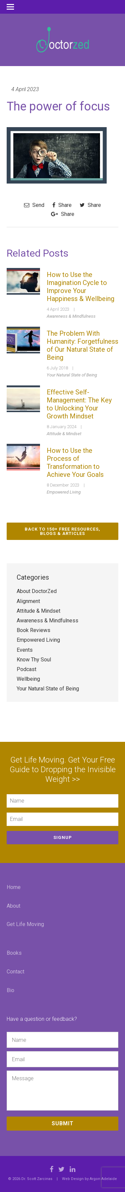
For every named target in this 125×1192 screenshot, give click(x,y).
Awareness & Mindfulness (71, 316)
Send (34, 205)
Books (14, 953)
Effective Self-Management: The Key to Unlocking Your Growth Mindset (79, 404)
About (13, 906)
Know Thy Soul (34, 659)
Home (14, 887)
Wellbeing (28, 679)
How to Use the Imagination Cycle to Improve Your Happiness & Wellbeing (80, 287)
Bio (10, 990)
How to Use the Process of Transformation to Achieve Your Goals (75, 462)
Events (25, 650)
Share (62, 205)
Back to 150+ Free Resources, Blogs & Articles (62, 531)
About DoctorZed (37, 591)
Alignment (28, 601)
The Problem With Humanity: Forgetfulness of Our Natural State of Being (82, 345)
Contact (15, 971)
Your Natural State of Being (72, 374)
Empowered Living (64, 492)
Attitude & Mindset (64, 433)
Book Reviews (33, 630)
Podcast (26, 669)
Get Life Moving (25, 924)
